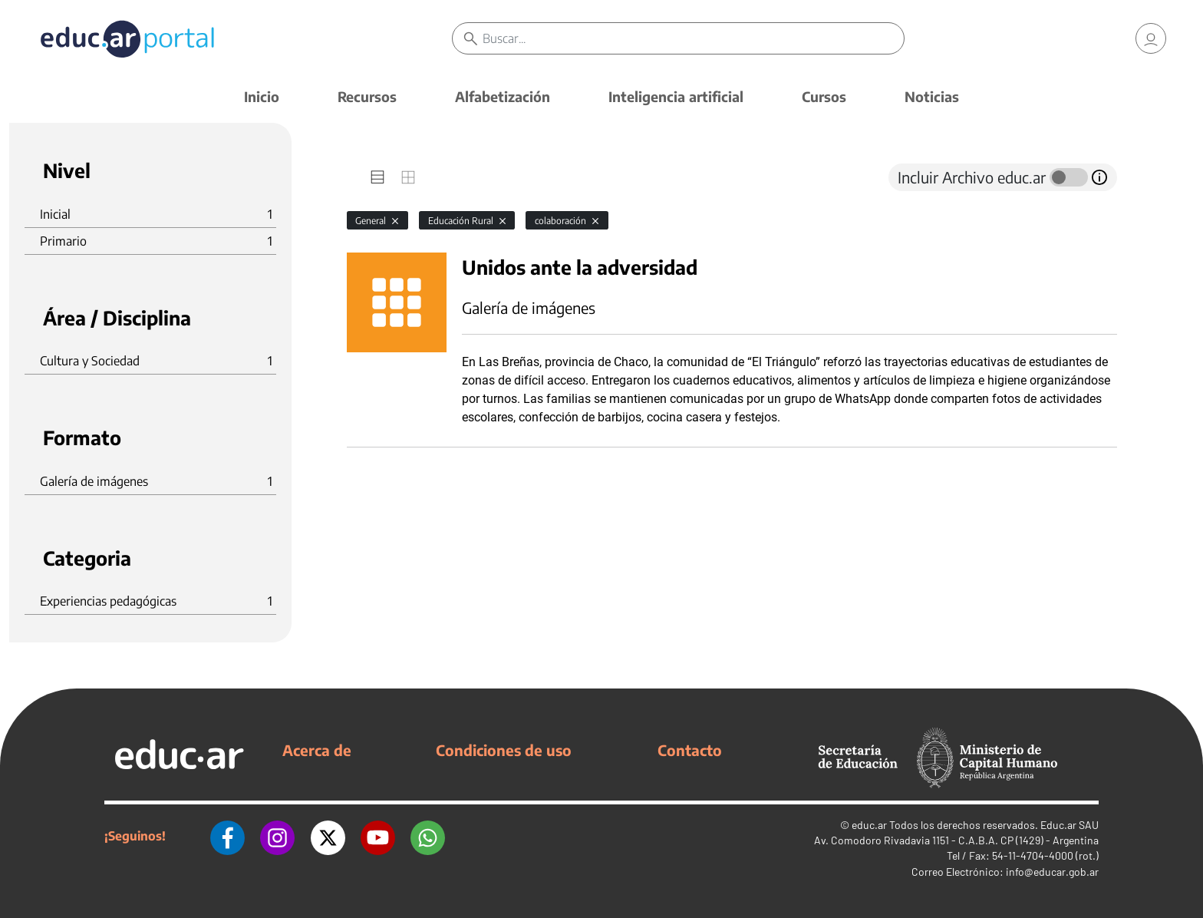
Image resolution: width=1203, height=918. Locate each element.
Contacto (690, 750)
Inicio (261, 96)
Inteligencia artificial (675, 96)
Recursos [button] (367, 96)
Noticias (932, 96)
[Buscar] (693, 38)
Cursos (824, 96)
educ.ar (869, 824)
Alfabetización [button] (502, 96)
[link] (1150, 38)
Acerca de (316, 750)
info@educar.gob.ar (1052, 871)
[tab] (377, 177)
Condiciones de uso (504, 750)
